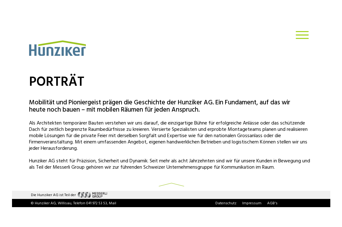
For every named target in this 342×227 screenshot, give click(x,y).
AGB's (272, 203)
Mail (112, 203)
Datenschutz (226, 203)
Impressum (251, 203)
